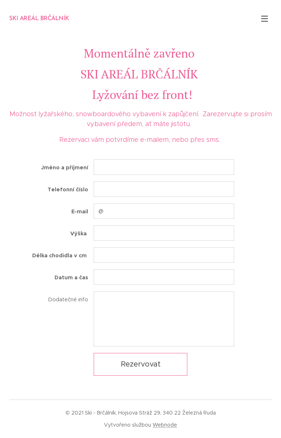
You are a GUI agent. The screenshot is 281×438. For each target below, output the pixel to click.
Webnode (165, 425)
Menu (264, 18)
